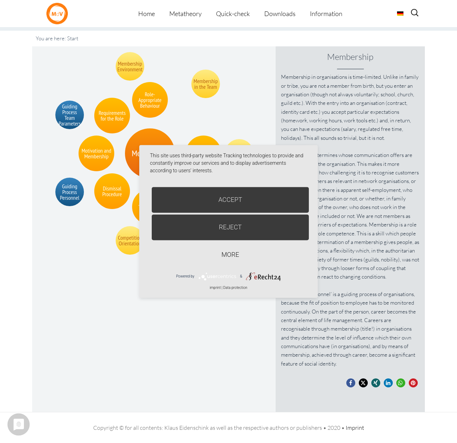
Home (146, 13)
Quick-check (233, 13)
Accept (230, 199)
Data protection (235, 288)
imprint (215, 288)
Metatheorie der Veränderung (59, 13)
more (230, 254)
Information (326, 13)
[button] (350, 382)
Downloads (280, 13)
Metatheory (185, 13)
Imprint (355, 427)
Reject (230, 227)
